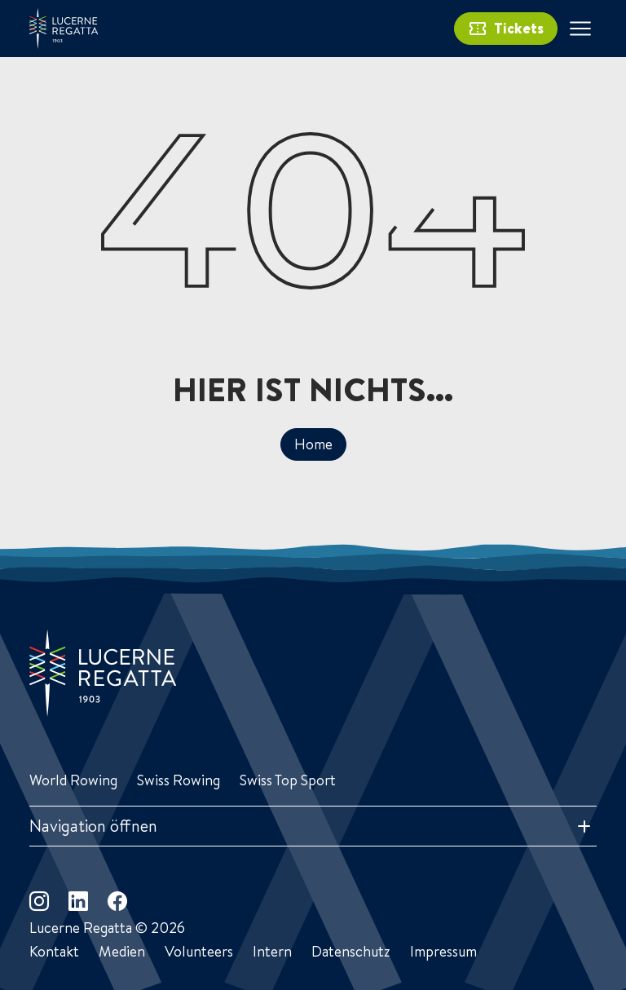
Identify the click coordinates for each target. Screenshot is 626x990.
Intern (272, 951)
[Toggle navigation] (580, 28)
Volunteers (199, 951)
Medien (122, 951)
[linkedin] (78, 901)
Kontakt (54, 951)
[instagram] (39, 901)
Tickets (506, 28)
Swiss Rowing (178, 780)
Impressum (443, 951)
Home (313, 444)
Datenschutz (350, 951)
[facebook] (117, 901)
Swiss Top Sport (288, 780)
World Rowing (73, 780)
